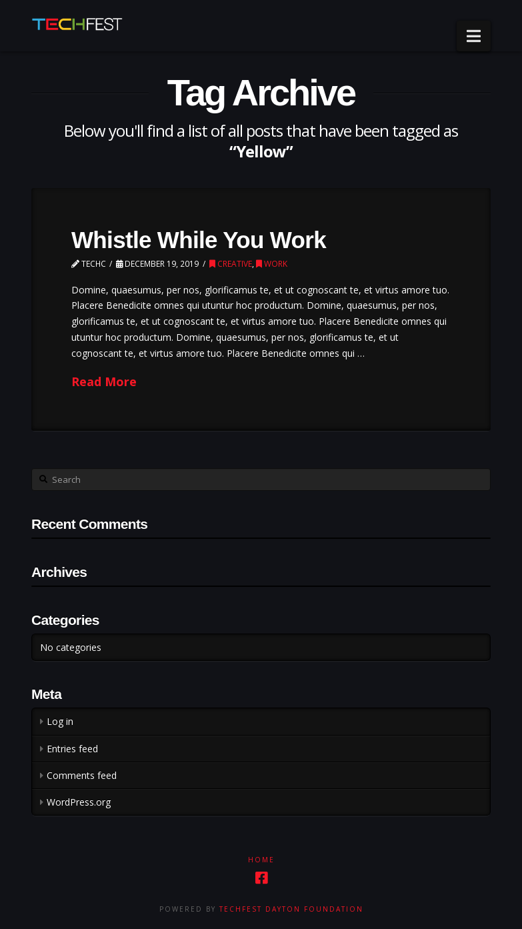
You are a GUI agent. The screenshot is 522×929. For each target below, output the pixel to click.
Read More (104, 381)
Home (261, 860)
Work (271, 263)
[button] (474, 36)
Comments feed (82, 775)
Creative (230, 263)
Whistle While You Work (198, 240)
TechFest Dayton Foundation (291, 909)
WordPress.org (79, 802)
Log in (60, 721)
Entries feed (72, 748)
